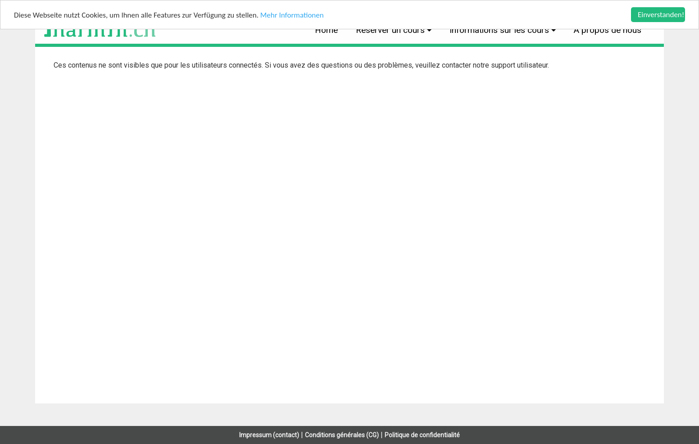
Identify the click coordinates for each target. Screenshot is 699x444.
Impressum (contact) (269, 435)
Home (326, 30)
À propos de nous (607, 30)
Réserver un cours (391, 30)
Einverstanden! (661, 14)
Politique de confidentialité (422, 435)
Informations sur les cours (500, 30)
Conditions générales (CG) (342, 435)
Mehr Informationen (292, 15)
